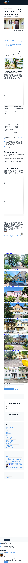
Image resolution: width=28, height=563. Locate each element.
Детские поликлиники (9, 439)
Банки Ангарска (8, 446)
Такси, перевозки (8, 426)
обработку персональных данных (14, 408)
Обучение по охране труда (9, 447)
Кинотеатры (8, 429)
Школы (7, 430)
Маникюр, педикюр (9, 445)
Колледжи (7, 435)
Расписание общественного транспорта (12, 442)
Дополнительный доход (9, 440)
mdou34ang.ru (19, 137)
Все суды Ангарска (8, 438)
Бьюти (7, 444)
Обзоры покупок (8, 434)
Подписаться (3, 550)
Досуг (6, 428)
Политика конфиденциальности (14, 558)
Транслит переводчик (9, 476)
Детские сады (8, 434)
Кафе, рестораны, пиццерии (10, 432)
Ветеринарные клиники (9, 441)
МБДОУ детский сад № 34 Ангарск (10, 40)
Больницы (7, 431)
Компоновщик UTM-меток (9, 477)
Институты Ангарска (9, 436)
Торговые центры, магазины (10, 427)
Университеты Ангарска (9, 437)
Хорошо (6, 562)
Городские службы (8, 433)
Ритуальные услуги (8, 443)
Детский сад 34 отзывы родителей (10, 46)
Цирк (6, 429)
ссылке (18, 147)
